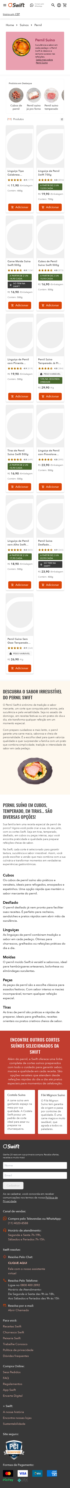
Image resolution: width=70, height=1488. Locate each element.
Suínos (24, 25)
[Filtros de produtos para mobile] (62, 119)
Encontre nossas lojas (17, 1418)
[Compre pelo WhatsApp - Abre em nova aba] (37, 5)
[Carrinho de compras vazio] (65, 5)
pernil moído (15, 962)
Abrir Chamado (18, 1310)
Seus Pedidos (12, 1372)
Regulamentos (12, 1384)
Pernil (38, 25)
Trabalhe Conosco (15, 1344)
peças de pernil (17, 985)
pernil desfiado (16, 907)
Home (10, 25)
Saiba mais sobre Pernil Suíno (44, 61)
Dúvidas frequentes (16, 1356)
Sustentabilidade (14, 1424)
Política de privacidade (18, 1350)
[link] (11, 14)
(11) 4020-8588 (18, 1223)
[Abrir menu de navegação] (5, 5)
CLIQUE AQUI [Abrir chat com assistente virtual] (17, 1263)
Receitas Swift (12, 1326)
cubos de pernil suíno (22, 880)
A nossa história (13, 1412)
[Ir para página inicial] (16, 5)
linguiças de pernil (19, 935)
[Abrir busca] (53, 5)
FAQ (6, 1378)
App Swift (9, 1390)
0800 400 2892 (30, 1285)
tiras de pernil (16, 1012)
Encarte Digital (13, 1396)
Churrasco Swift (13, 1332)
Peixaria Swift (12, 1338)
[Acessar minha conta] (59, 5)
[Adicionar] (19, 207)
